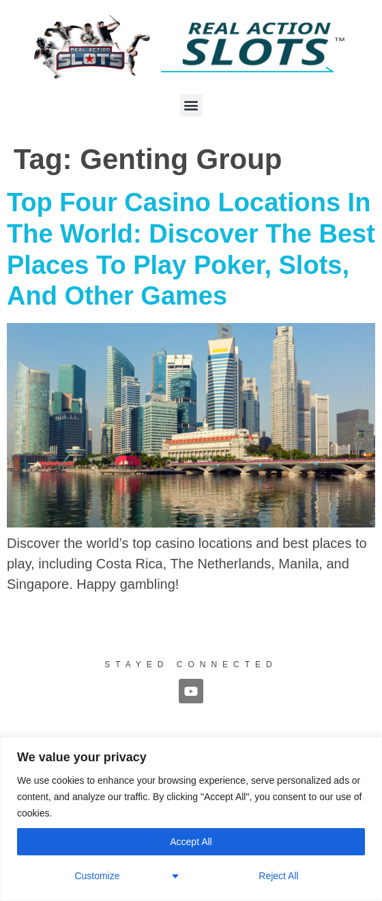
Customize (96, 875)
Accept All (190, 841)
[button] (191, 105)
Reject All (278, 875)
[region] (191, 819)
